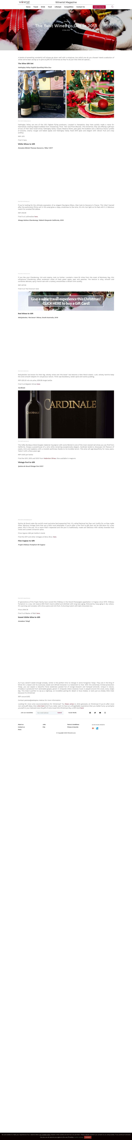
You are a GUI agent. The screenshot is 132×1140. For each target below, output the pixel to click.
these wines (69, 1107)
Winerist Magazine (66, 2)
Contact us (21, 1130)
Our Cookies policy (45, 1134)
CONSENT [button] (87, 1137)
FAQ (44, 1130)
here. (38, 977)
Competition (68, 7)
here (36, 264)
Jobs (44, 1127)
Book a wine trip (99, 7)
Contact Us (80, 7)
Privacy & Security (72, 1130)
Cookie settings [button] (78, 1137)
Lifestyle (58, 7)
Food (50, 7)
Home (28, 7)
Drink (43, 7)
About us (20, 1127)
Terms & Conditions (73, 1127)
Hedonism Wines (50, 726)
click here (40, 1109)
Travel (35, 7)
